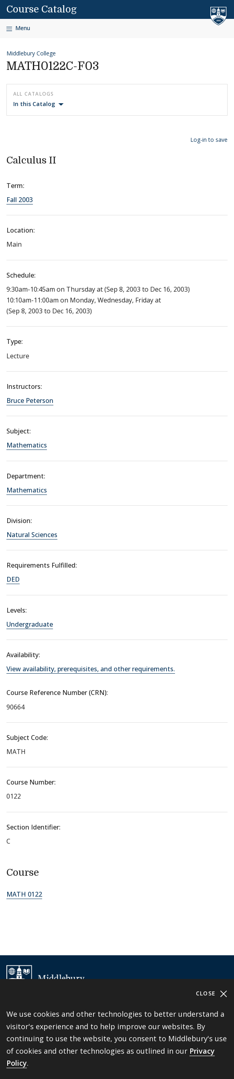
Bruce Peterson (29, 400)
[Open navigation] (18, 28)
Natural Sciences (31, 534)
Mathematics (26, 445)
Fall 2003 (19, 199)
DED (13, 579)
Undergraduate (29, 624)
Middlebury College (31, 53)
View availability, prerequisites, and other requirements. (90, 668)
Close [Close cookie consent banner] (212, 993)
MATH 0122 (24, 894)
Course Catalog (41, 9)
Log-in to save (209, 139)
